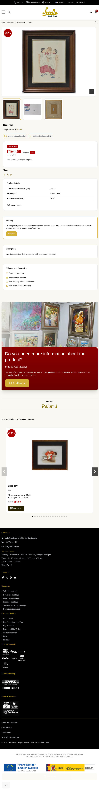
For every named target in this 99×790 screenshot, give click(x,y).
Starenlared (44, 742)
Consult (11, 234)
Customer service (10, 633)
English (60, 2)
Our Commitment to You (13, 622)
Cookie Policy (7, 727)
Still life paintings (10, 591)
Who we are (8, 619)
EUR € (70, 2)
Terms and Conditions (10, 723)
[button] (32, 516)
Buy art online (8, 626)
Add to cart (16, 508)
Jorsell (19, 129)
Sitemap (6, 640)
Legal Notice (6, 732)
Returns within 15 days (12, 629)
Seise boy (13, 485)
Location (47, 2)
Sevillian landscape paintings (14, 605)
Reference (11, 205)
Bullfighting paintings (12, 609)
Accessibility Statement (10, 737)
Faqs (5, 636)
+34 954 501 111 (11, 542)
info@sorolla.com (34, 2)
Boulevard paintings (11, 595)
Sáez (9, 490)
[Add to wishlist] (6, 785)
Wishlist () (80, 2)
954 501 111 (20, 2)
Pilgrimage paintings (11, 598)
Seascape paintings (10, 602)
